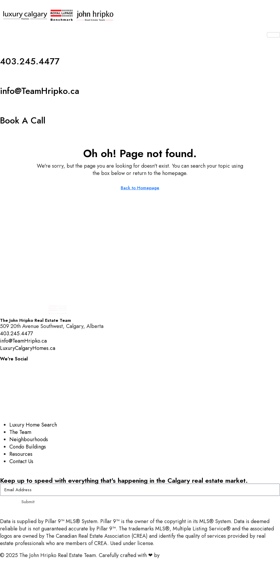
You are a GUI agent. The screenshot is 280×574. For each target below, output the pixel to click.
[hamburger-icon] (273, 34)
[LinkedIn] (140, 404)
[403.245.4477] (7, 46)
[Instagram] (140, 365)
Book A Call (22, 120)
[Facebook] (140, 378)
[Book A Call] (7, 106)
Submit (27, 502)
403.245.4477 (30, 61)
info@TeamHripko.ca (39, 91)
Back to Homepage (140, 188)
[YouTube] (140, 391)
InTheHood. (174, 555)
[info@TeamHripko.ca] (7, 76)
